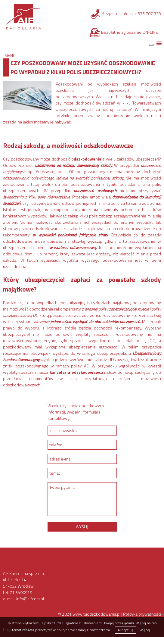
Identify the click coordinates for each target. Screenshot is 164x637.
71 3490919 (21, 592)
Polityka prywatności (142, 614)
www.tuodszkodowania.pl (96, 614)
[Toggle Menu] (151, 45)
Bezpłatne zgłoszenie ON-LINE (129, 32)
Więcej (145, 630)
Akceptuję (125, 630)
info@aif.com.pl (30, 598)
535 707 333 (149, 13)
